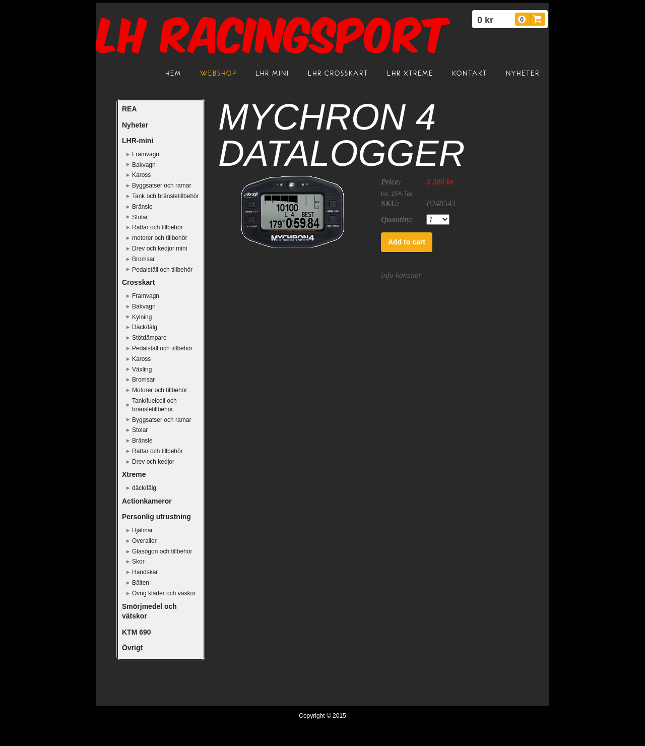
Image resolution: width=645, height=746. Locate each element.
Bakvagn (144, 164)
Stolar (140, 217)
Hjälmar (142, 530)
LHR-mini (137, 141)
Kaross (141, 174)
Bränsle (142, 206)
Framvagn (145, 154)
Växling (142, 369)
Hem (173, 73)
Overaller (144, 540)
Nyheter (523, 73)
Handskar (145, 572)
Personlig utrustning (156, 517)
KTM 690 (136, 632)
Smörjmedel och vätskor (149, 611)
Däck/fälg (144, 327)
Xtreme (134, 474)
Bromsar (143, 259)
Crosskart (138, 282)
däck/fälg (144, 487)
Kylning (142, 317)
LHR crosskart (338, 73)
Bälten (140, 582)
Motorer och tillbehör (159, 390)
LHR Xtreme (410, 73)
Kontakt (469, 73)
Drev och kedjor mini (159, 248)
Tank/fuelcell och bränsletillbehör (154, 405)
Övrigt (132, 648)
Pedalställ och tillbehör (162, 269)
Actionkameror (147, 501)
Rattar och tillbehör (157, 227)
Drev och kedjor (153, 461)
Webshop (218, 73)
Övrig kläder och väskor (164, 593)
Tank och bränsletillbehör (165, 196)
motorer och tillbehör (159, 237)
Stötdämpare (149, 337)
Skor (138, 561)
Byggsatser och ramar (161, 185)
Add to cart (406, 242)
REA (129, 109)
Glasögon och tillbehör (162, 551)
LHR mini (272, 73)
